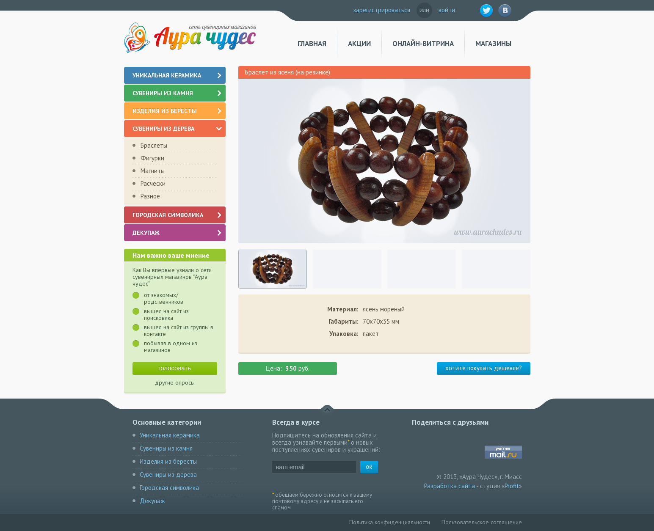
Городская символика (177, 215)
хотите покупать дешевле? (483, 368)
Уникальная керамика (177, 75)
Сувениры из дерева (177, 128)
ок (369, 466)
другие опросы (175, 382)
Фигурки (152, 158)
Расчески (153, 183)
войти (447, 10)
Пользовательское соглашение (482, 522)
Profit (512, 486)
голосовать (174, 367)
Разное (150, 196)
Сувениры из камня (177, 93)
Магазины (493, 44)
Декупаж (177, 233)
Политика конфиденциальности (389, 522)
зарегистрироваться (381, 10)
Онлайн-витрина (423, 44)
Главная (312, 44)
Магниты (153, 171)
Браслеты (154, 145)
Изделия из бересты (177, 111)
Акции (359, 44)
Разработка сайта (449, 486)
